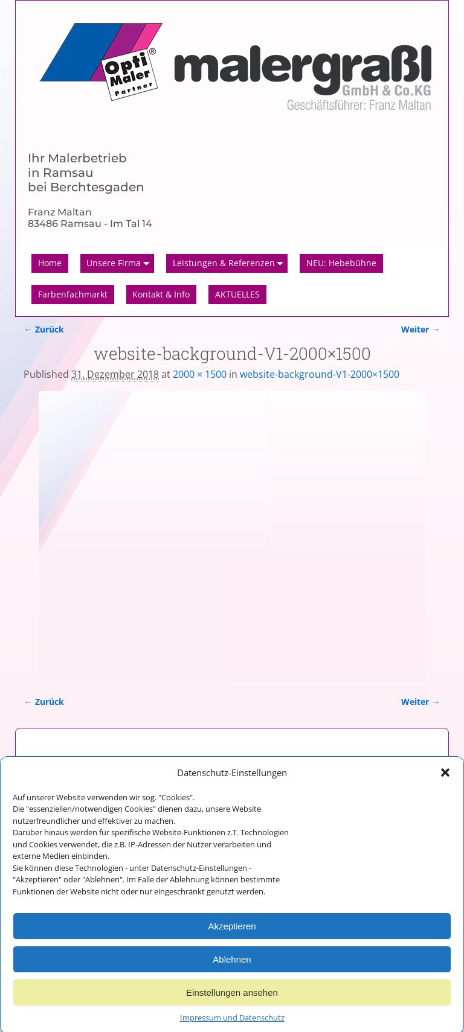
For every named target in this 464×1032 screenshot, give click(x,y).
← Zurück (43, 329)
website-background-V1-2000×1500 (319, 374)
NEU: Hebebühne (341, 263)
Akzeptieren (232, 933)
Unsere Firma (120, 263)
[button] (445, 780)
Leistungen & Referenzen (230, 263)
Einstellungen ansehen (232, 999)
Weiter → (420, 329)
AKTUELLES (237, 294)
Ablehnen (232, 966)
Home (50, 263)
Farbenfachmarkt (73, 294)
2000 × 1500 (200, 374)
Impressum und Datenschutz (232, 1024)
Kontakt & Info (161, 294)
